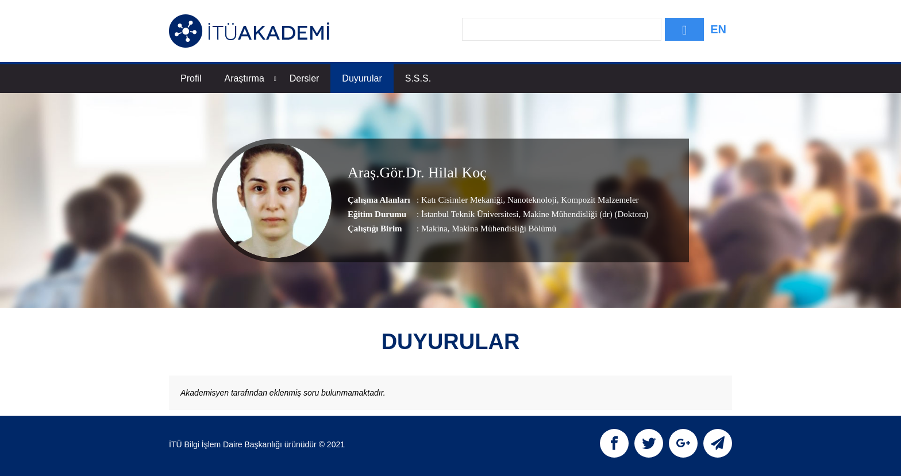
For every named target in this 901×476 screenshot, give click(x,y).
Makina (434, 228)
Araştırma (250, 78)
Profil (190, 78)
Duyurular (362, 78)
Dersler (304, 78)
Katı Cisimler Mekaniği (462, 199)
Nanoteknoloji (531, 199)
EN (718, 29)
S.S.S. (418, 78)
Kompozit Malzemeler (598, 199)
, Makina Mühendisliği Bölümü (502, 228)
